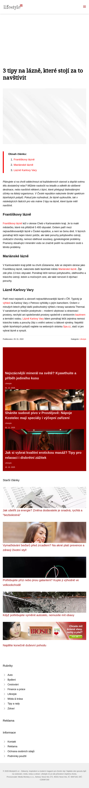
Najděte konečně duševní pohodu (24, 645)
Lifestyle (83, 339)
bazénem (80, 314)
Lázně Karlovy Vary (25, 170)
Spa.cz (67, 326)
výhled (6, 303)
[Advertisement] (44, 34)
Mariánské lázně (23, 164)
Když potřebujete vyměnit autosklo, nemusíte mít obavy (38, 615)
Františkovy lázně (24, 159)
